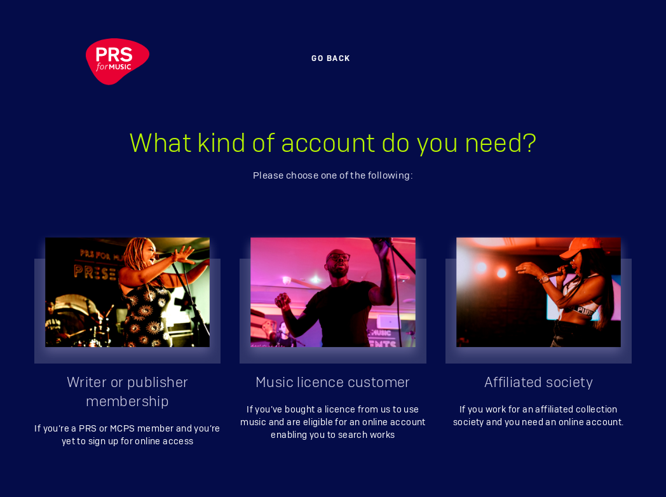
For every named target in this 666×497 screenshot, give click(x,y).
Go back (331, 58)
